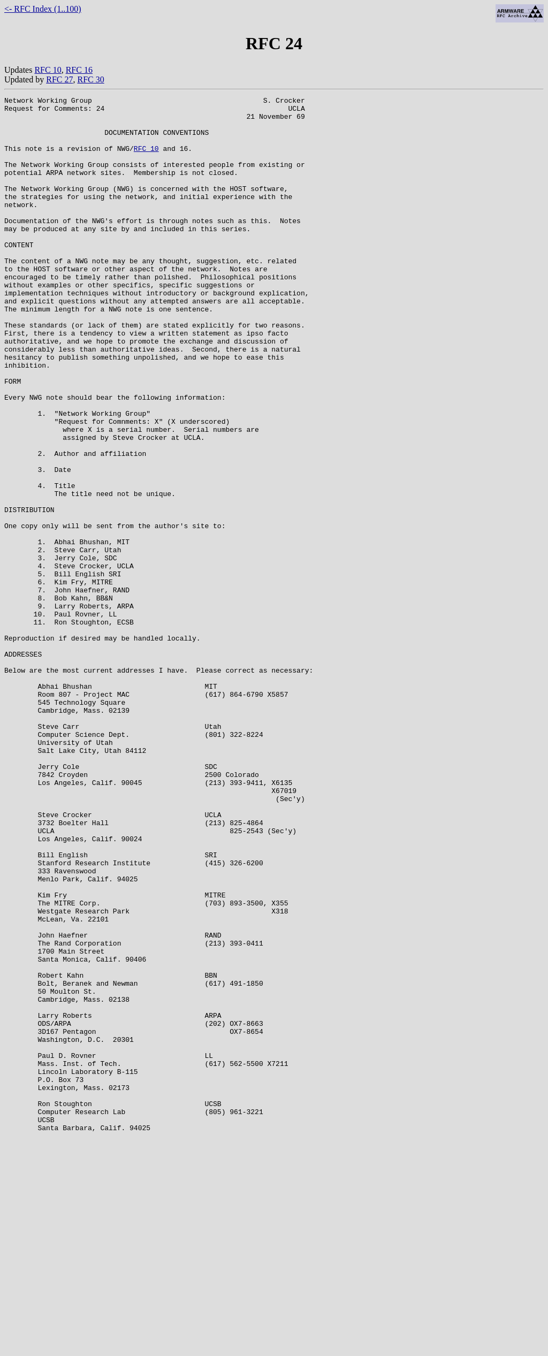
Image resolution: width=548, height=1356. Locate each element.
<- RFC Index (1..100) (42, 8)
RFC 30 (90, 79)
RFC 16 (79, 69)
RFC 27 (59, 79)
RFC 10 (47, 69)
